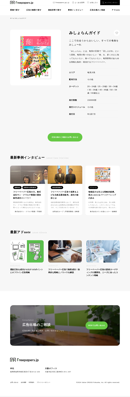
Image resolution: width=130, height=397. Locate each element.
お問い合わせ (15, 383)
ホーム (12, 18)
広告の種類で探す (34, 10)
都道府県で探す (54, 10)
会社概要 (27, 383)
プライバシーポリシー (52, 383)
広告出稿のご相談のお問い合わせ (65, 137)
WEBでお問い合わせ (87, 326)
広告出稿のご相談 (97, 10)
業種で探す (15, 10)
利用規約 (36, 383)
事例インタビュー (75, 10)
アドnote (116, 10)
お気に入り (92, 3)
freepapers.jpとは (61, 3)
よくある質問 (78, 3)
